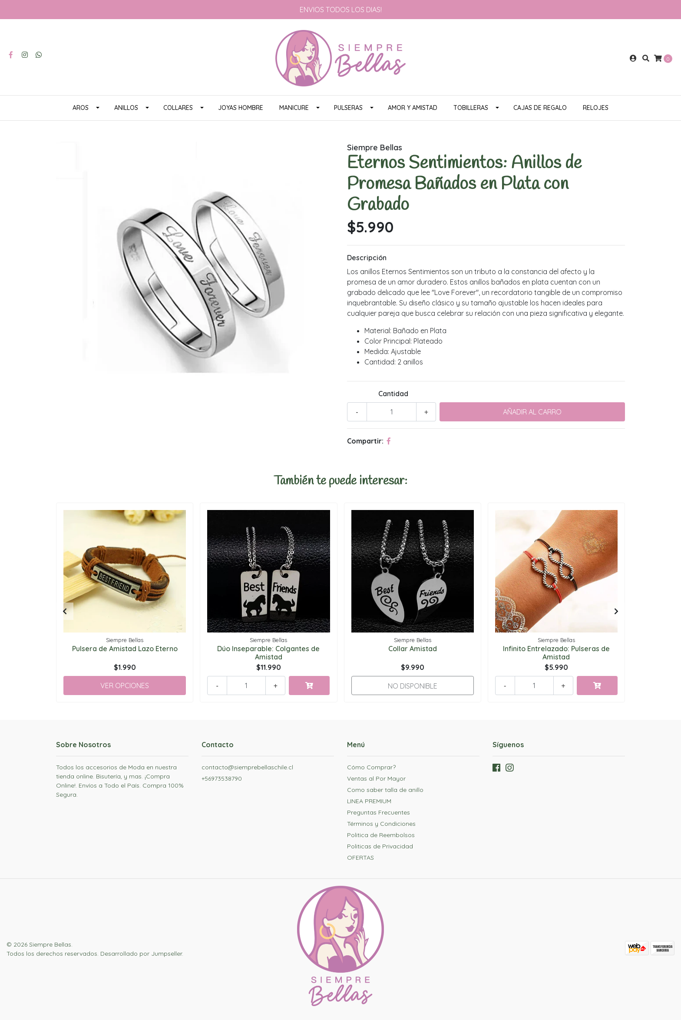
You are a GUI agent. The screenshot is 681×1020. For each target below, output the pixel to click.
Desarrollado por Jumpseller (141, 953)
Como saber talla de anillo (385, 790)
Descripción (367, 257)
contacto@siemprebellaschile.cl (247, 767)
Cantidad (393, 393)
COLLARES (178, 108)
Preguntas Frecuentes (378, 812)
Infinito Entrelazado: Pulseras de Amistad (556, 652)
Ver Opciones (124, 685)
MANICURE (294, 108)
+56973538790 (222, 778)
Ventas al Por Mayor (376, 778)
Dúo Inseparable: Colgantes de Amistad (268, 652)
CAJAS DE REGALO (540, 108)
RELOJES (595, 108)
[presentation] (64, 611)
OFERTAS (360, 857)
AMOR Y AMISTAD (412, 108)
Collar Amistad (412, 648)
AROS (81, 108)
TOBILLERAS (470, 108)
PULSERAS (348, 108)
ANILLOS (126, 108)
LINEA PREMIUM (369, 801)
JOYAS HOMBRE (240, 108)
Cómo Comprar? (371, 767)
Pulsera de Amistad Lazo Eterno (125, 648)
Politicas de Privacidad (380, 846)
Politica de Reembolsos (381, 835)
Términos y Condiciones (381, 824)
